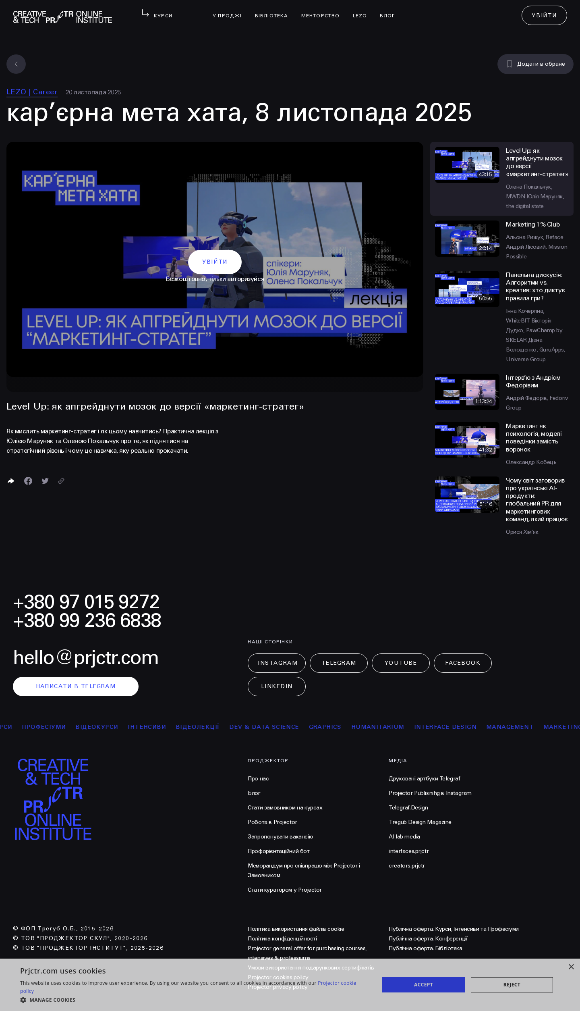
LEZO (363, 10)
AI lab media (404, 836)
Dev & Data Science (275, 727)
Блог (390, 10)
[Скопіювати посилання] (61, 481)
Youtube (401, 662)
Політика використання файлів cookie (296, 929)
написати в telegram (76, 686)
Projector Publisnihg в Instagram (430, 793)
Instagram (278, 662)
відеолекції (209, 727)
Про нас (258, 778)
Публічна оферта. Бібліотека (425, 948)
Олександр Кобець (531, 462)
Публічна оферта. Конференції (428, 938)
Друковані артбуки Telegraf (424, 778)
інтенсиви (158, 727)
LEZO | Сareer (32, 91)
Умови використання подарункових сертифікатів (311, 967)
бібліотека (275, 10)
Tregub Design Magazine (420, 822)
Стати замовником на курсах (285, 807)
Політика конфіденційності (282, 938)
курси (12, 727)
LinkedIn (277, 686)
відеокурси (108, 727)
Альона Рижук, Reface (534, 237)
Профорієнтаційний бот (278, 851)
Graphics (336, 727)
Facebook (463, 662)
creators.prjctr (407, 865)
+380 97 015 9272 (86, 602)
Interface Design (456, 727)
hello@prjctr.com (86, 657)
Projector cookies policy (278, 977)
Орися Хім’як (522, 531)
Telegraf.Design (408, 807)
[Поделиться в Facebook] (28, 481)
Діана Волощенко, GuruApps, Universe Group (535, 350)
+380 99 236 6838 (87, 620)
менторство (323, 10)
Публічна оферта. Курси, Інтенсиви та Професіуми (453, 929)
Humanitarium (389, 727)
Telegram (338, 662)
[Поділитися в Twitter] (45, 481)
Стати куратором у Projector (285, 889)
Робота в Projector (272, 822)
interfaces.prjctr (409, 851)
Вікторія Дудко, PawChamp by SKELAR (534, 330)
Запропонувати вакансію (280, 836)
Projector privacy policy (277, 987)
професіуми (55, 727)
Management (521, 727)
